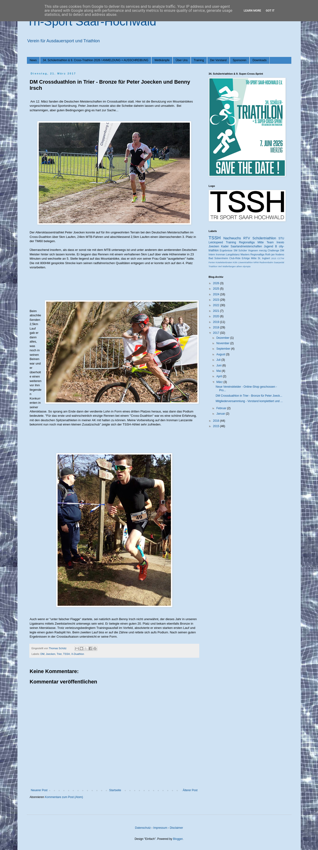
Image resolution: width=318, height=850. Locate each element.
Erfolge (246, 258)
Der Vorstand (218, 60)
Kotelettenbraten (224, 262)
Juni (219, 365)
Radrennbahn (266, 262)
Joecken (50, 654)
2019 (216, 322)
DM (42, 654)
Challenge (273, 250)
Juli (218, 359)
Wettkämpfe (162, 60)
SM (235, 250)
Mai (219, 371)
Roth (268, 254)
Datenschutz (143, 827)
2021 (216, 311)
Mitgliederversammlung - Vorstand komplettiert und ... (249, 401)
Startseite (115, 790)
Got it (270, 10)
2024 (216, 294)
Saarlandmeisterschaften (246, 246)
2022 (216, 305)
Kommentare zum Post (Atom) (64, 797)
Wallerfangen (229, 266)
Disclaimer (176, 827)
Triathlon (213, 266)
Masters (245, 254)
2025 (216, 288)
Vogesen (253, 250)
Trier (59, 654)
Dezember (223, 337)
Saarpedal (279, 262)
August (221, 354)
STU (281, 238)
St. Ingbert (264, 258)
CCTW (280, 258)
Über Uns (182, 60)
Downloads (260, 60)
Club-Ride (235, 258)
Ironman (220, 254)
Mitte (253, 258)
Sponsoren (239, 60)
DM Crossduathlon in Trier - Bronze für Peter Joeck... (249, 395)
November (223, 343)
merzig (263, 250)
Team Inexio (275, 242)
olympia (246, 266)
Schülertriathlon (264, 238)
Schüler (242, 250)
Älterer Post (190, 790)
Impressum (160, 827)
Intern (212, 254)
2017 (216, 333)
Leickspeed (216, 242)
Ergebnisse (226, 250)
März (219, 382)
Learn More (252, 10)
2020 (216, 316)
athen (239, 266)
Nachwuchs (232, 238)
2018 (216, 327)
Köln (235, 262)
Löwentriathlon (245, 262)
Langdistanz (233, 254)
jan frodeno (277, 254)
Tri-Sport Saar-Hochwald (91, 21)
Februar (221, 408)
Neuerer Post (39, 790)
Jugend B (270, 246)
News (33, 60)
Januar (221, 413)
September (223, 348)
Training (199, 60)
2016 (216, 420)
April (219, 376)
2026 (216, 283)
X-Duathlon (77, 654)
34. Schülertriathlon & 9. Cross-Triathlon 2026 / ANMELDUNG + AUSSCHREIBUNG (95, 60)
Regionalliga (257, 254)
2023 (216, 299)
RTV (246, 238)
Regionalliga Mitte (251, 242)
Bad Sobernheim (218, 258)
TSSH (66, 654)
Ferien (212, 262)
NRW (256, 262)
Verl (220, 266)
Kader (225, 246)
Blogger (178, 839)
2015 (273, 258)
